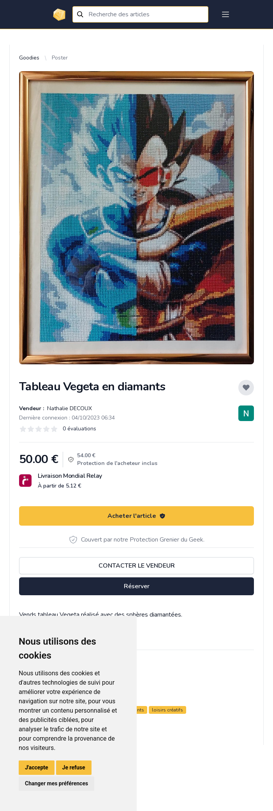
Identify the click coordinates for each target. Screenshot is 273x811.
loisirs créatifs (167, 710)
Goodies (29, 57)
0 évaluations (79, 428)
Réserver (137, 586)
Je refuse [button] (73, 767)
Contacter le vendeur (137, 565)
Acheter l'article (136, 516)
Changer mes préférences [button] (56, 783)
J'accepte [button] (36, 767)
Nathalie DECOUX (69, 408)
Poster (60, 57)
